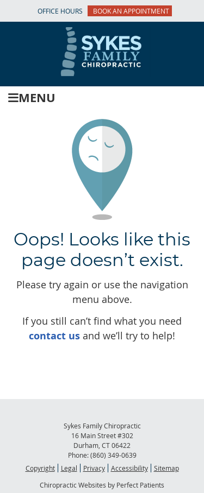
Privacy (94, 468)
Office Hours (60, 11)
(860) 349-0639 (113, 455)
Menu (31, 97)
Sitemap (166, 468)
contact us (54, 336)
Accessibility (129, 468)
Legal (69, 468)
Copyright (40, 468)
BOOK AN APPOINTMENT (131, 11)
